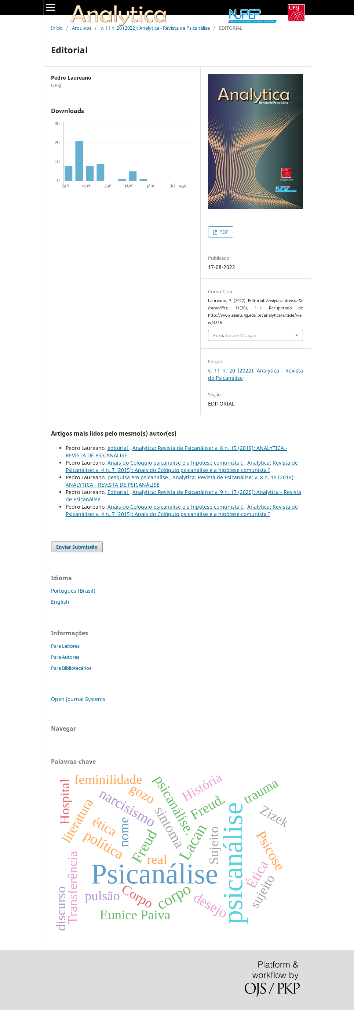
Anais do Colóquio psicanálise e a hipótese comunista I (175, 462)
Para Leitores (65, 646)
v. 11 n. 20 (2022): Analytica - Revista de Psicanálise (155, 28)
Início (57, 28)
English (60, 601)
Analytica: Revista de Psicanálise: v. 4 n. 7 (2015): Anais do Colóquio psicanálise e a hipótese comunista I (182, 466)
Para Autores (65, 657)
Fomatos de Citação (234, 335)
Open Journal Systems (78, 698)
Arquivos (81, 28)
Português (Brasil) (73, 590)
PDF (223, 232)
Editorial (118, 491)
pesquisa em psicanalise (138, 477)
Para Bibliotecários (71, 668)
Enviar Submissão (77, 547)
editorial (118, 447)
